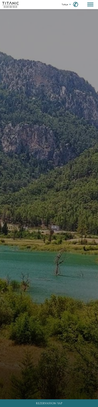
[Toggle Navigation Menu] (90, 4)
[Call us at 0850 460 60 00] (77, 4)
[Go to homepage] (10, 4)
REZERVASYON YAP (49, 403)
